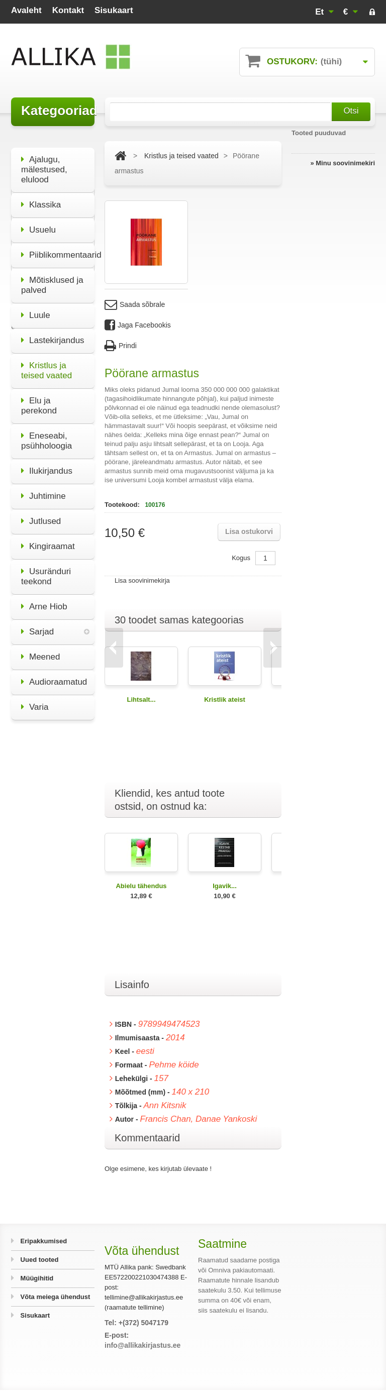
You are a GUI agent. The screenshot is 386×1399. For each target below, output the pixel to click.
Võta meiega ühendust (54, 1297)
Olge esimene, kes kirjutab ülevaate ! (158, 1168)
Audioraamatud (54, 675)
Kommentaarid (147, 1137)
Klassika (41, 198)
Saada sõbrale (135, 304)
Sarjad (37, 625)
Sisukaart (34, 1315)
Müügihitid (36, 1278)
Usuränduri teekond (46, 570)
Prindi (121, 346)
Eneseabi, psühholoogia (46, 434)
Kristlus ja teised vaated (46, 364)
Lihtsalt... (141, 699)
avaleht (26, 10)
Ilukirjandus (46, 464)
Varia (34, 700)
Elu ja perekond (39, 399)
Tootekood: (123, 504)
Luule (35, 308)
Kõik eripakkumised (52, 937)
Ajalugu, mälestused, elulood (44, 163)
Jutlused (41, 514)
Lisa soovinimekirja (142, 580)
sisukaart (113, 10)
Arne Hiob (44, 600)
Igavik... (225, 886)
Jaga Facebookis (138, 325)
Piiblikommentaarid (57, 248)
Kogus (241, 558)
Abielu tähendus (141, 886)
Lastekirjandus (52, 334)
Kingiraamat (48, 540)
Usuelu (38, 223)
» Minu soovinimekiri (342, 163)
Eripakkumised (43, 1241)
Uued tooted (38, 1259)
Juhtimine (43, 489)
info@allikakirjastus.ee (142, 1345)
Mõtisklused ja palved (52, 278)
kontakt (68, 10)
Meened (40, 650)
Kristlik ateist (224, 699)
